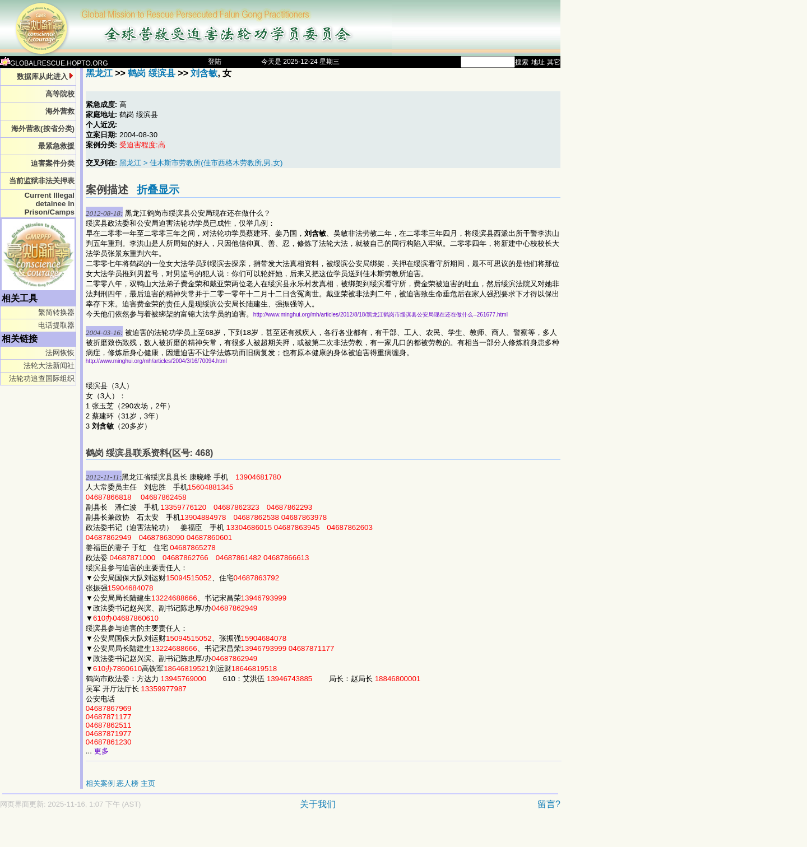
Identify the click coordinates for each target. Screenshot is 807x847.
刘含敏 (204, 73)
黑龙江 (99, 73)
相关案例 (100, 783)
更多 (101, 751)
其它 (553, 62)
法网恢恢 (60, 352)
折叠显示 (158, 190)
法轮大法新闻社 (49, 365)
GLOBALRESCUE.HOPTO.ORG (54, 63)
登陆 (214, 62)
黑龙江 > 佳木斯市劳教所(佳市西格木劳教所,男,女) (200, 163)
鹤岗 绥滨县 (151, 73)
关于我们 (318, 804)
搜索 (521, 62)
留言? (548, 804)
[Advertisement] (241, 834)
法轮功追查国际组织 (42, 378)
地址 (538, 62)
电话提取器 (56, 325)
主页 (148, 783)
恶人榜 (127, 783)
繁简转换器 (56, 312)
